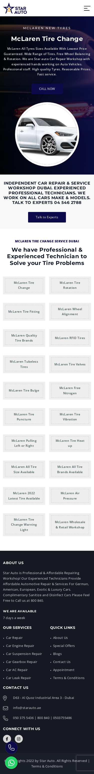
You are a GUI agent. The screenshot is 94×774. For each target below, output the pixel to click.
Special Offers (64, 645)
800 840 (43, 717)
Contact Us (62, 661)
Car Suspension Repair (24, 653)
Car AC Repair (17, 670)
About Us (60, 637)
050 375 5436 (23, 717)
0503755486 (62, 717)
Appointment (64, 670)
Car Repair (14, 637)
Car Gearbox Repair (21, 661)
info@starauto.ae (27, 707)
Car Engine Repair (20, 645)
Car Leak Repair (18, 678)
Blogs (57, 653)
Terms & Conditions (69, 678)
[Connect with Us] (7, 739)
